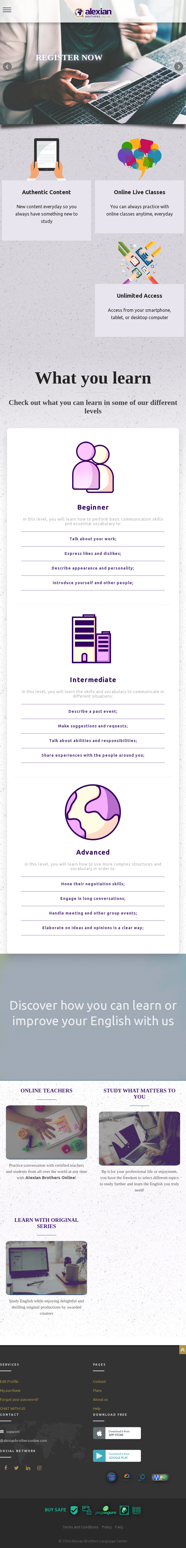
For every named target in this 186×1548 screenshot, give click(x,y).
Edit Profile (9, 1381)
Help (97, 1408)
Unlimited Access (139, 295)
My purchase (10, 1390)
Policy (107, 1527)
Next (178, 66)
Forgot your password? (19, 1399)
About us (100, 1399)
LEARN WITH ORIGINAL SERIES (46, 1223)
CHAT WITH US (12, 1408)
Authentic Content (46, 192)
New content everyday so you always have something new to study (46, 214)
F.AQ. (119, 1527)
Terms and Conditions (81, 1527)
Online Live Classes (139, 192)
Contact (99, 1381)
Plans (97, 1390)
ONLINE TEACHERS (46, 1091)
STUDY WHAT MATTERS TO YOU (139, 1094)
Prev (7, 66)
